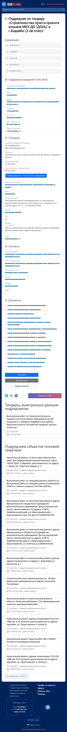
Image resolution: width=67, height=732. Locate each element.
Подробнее (22, 375)
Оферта (41, 688)
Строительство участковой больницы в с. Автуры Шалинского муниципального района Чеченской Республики (31, 581)
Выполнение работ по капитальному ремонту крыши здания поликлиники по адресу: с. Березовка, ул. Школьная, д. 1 (33, 561)
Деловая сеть (14, 696)
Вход (42, 4)
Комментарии (15, 71)
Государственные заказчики (19, 688)
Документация (22, 380)
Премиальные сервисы (17, 693)
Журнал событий (21, 386)
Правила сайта (44, 691)
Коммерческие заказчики (18, 685)
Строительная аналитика (18, 690)
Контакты (13, 58)
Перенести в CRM (45, 396)
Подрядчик (14, 45)
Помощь (41, 694)
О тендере (13, 52)
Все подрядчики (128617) (16, 676)
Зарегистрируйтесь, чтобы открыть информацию (26, 176)
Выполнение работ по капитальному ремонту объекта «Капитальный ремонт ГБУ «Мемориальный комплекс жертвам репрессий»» (33, 601)
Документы (14, 64)
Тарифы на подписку (46, 685)
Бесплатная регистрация (55, 4)
